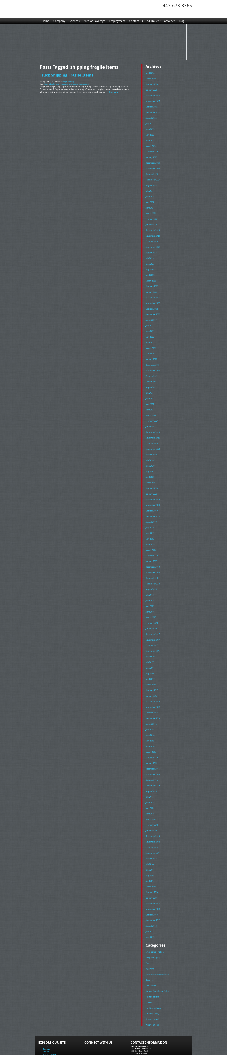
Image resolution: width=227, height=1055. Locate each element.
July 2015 (150, 776)
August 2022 (151, 313)
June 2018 (150, 585)
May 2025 (150, 133)
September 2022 (153, 307)
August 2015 (151, 771)
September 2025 (153, 111)
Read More (113, 91)
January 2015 (151, 809)
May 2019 (150, 526)
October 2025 (152, 105)
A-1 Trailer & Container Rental (131, 1046)
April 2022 (150, 334)
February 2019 (152, 542)
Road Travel (151, 955)
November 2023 (153, 231)
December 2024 (153, 160)
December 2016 (153, 684)
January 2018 (151, 613)
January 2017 (151, 678)
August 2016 (151, 706)
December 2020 (153, 422)
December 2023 (153, 225)
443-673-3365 (177, 5)
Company (59, 20)
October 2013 (152, 891)
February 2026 (152, 83)
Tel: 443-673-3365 (137, 1030)
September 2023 (153, 242)
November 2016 (153, 689)
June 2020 (150, 455)
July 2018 (150, 580)
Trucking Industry (153, 982)
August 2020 (151, 444)
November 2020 (153, 427)
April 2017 (150, 662)
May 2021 (150, 395)
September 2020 (153, 438)
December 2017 (153, 618)
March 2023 (151, 275)
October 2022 (152, 302)
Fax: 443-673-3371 (137, 1032)
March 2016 (151, 733)
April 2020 (150, 465)
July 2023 (150, 253)
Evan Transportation (155, 928)
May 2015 (150, 787)
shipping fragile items (51, 84)
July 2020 (150, 449)
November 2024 (153, 165)
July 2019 (150, 515)
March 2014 (151, 864)
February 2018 (152, 607)
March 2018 (151, 602)
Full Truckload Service (152, 1046)
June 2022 (150, 324)
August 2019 (151, 509)
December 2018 (153, 553)
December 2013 (153, 880)
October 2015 (152, 760)
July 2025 (150, 122)
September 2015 (153, 766)
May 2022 (150, 329)
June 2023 (150, 258)
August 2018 (151, 575)
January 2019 (151, 547)
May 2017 (150, 656)
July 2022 (150, 318)
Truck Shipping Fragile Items (66, 75)
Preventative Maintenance (157, 949)
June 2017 (150, 651)
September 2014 (153, 831)
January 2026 (151, 89)
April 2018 (150, 596)
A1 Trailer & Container (160, 20)
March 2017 (151, 667)
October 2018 (152, 564)
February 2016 (152, 738)
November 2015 (153, 755)
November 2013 (153, 886)
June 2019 (150, 520)
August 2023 (151, 247)
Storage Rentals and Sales (157, 966)
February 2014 (152, 869)
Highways (150, 944)
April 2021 (150, 400)
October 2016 (152, 695)
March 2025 (151, 143)
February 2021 (152, 411)
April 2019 (150, 531)
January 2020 (151, 482)
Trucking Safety (152, 988)
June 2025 (150, 127)
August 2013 (151, 902)
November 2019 (153, 493)
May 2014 (150, 853)
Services (74, 20)
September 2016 (153, 700)
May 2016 (150, 722)
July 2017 (150, 646)
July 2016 (150, 711)
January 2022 (151, 351)
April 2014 (150, 858)
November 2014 (153, 820)
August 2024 (151, 182)
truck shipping (84, 84)
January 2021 (151, 416)
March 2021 (151, 405)
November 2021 (153, 362)
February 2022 (152, 345)
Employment (117, 20)
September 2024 (153, 176)
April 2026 (150, 73)
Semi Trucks (151, 960)
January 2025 (151, 154)
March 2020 (151, 471)
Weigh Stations (152, 999)
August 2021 (151, 378)
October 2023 (152, 236)
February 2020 (152, 476)
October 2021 (152, 367)
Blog (181, 20)
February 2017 (152, 673)
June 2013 (150, 913)
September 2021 (153, 373)
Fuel (147, 939)
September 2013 (153, 897)
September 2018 (153, 569)
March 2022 (151, 340)
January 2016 (151, 744)
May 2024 (150, 198)
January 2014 (151, 875)
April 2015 (150, 793)
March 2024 (151, 209)
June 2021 (150, 389)
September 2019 (153, 504)
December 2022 (153, 291)
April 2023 (150, 269)
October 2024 (152, 171)
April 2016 (150, 727)
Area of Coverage (94, 20)
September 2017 (153, 635)
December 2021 (153, 356)
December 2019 (153, 487)
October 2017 (152, 629)
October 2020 (152, 433)
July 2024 (150, 187)
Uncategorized (152, 993)
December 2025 (153, 94)
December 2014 (153, 815)
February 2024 (152, 214)
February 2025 (152, 149)
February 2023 (152, 280)
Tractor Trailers (152, 971)
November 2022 (153, 296)
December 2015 (153, 749)
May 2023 (150, 263)
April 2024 (150, 204)
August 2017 (151, 640)
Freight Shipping (68, 81)
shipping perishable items (69, 84)
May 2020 (150, 460)
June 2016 (150, 717)
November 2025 (153, 100)
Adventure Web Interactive (148, 1053)
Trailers (149, 977)
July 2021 (150, 384)
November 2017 (153, 624)
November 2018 (153, 558)
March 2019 (151, 536)
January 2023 (151, 285)
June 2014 (150, 847)
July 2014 (150, 842)
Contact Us (135, 20)
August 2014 (151, 837)
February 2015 (152, 804)
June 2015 (150, 782)
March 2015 (151, 798)
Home (45, 20)
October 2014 (152, 826)
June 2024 (150, 193)
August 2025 (151, 116)
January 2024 (151, 220)
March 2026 (151, 78)
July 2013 (150, 907)
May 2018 (150, 591)
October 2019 (152, 498)
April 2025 (150, 138)
